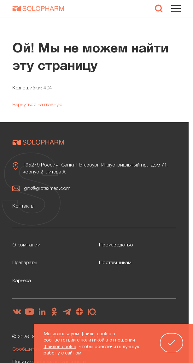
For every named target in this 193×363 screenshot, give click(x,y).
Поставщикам (115, 263)
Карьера (21, 281)
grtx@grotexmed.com (47, 188)
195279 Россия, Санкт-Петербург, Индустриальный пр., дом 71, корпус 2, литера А (96, 168)
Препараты (24, 263)
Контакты (23, 206)
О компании (26, 245)
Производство (116, 245)
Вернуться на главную (37, 105)
